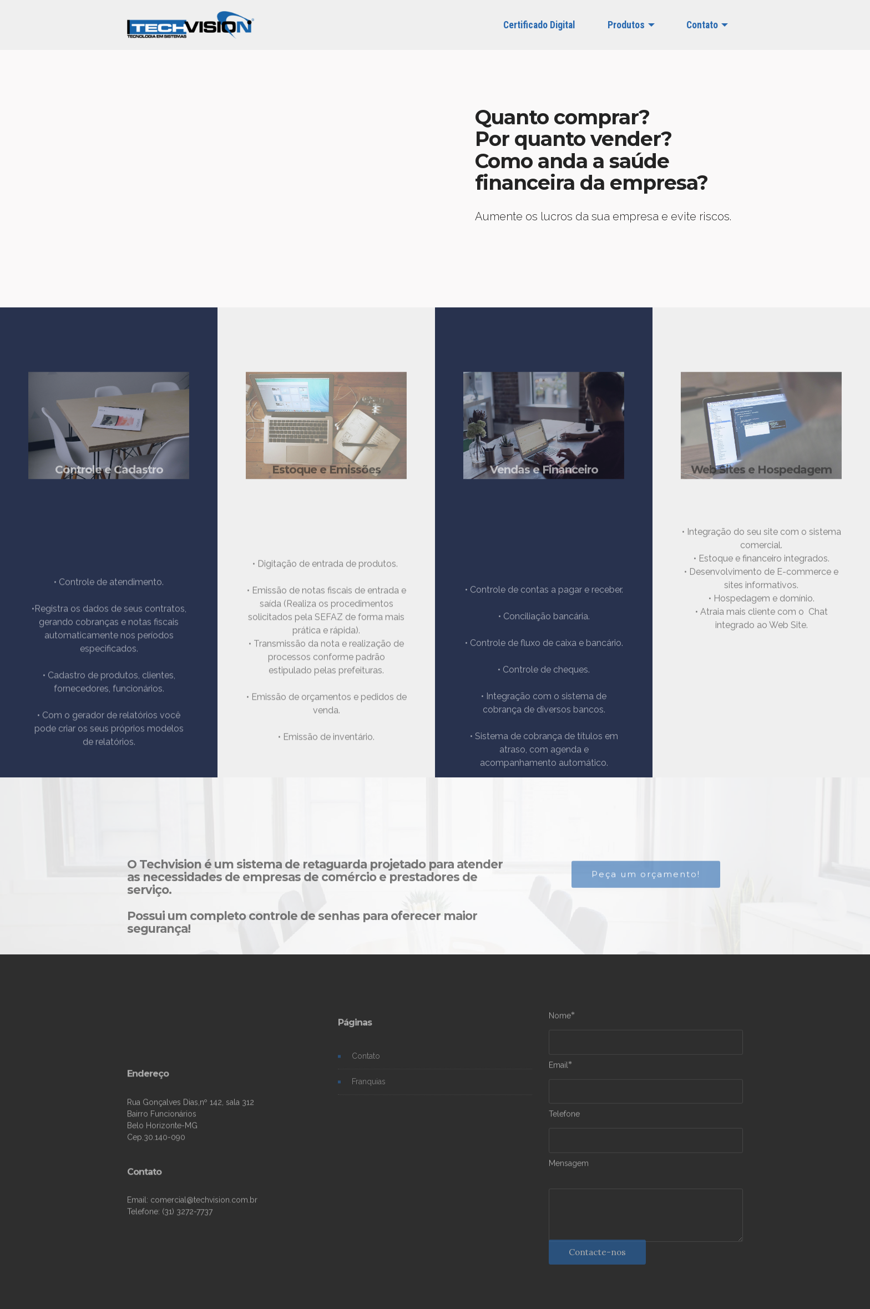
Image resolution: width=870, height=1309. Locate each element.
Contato (702, 25)
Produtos (626, 25)
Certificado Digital (539, 25)
